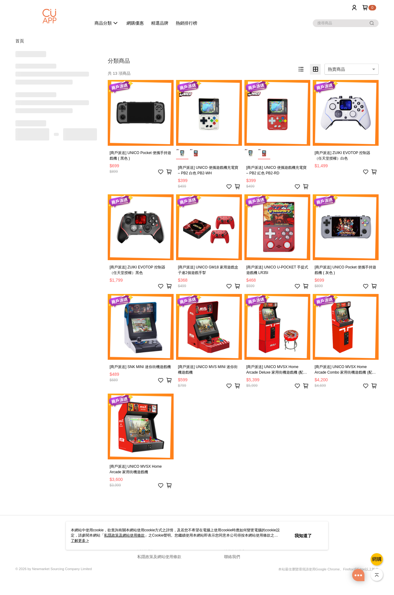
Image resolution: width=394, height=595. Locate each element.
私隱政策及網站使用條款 (159, 556)
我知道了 (303, 535)
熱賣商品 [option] (336, 69)
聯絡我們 (232, 556)
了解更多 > (80, 540)
